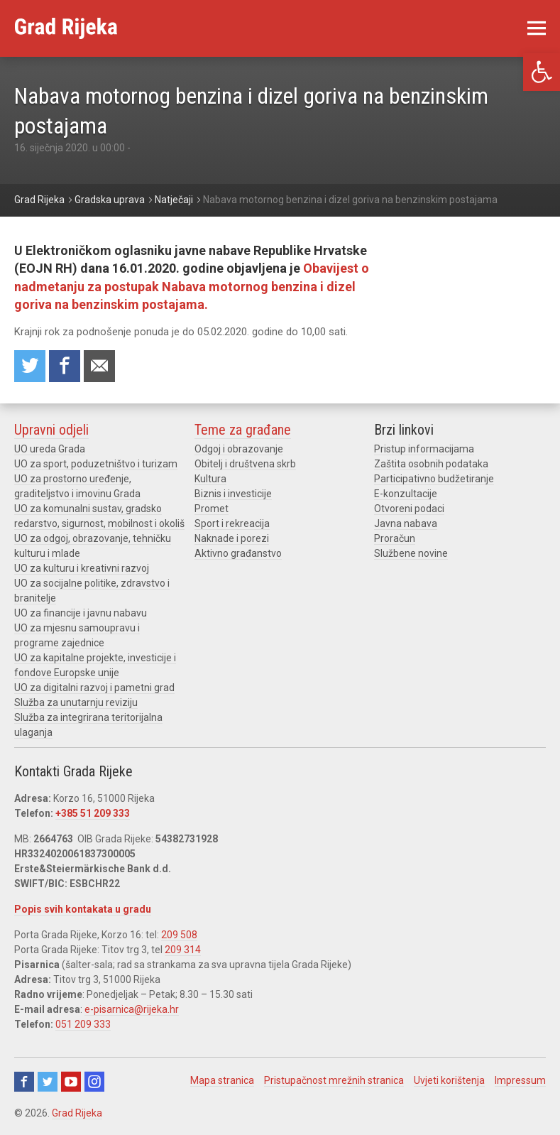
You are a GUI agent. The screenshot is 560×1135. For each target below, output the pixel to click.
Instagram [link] (94, 1082)
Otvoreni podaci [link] (409, 508)
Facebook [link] (24, 1082)
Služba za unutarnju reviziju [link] (76, 702)
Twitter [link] (47, 1082)
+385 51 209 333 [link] (92, 813)
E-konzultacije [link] (405, 493)
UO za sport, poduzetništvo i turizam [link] (95, 463)
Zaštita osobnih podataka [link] (431, 463)
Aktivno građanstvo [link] (238, 553)
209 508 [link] (179, 934)
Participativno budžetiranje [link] (434, 478)
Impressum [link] (520, 1080)
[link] (541, 72)
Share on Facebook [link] (64, 366)
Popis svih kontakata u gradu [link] (82, 909)
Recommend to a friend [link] (99, 366)
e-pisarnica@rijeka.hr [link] (131, 1009)
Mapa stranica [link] (222, 1080)
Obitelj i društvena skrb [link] (245, 463)
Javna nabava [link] (405, 523)
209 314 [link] (183, 949)
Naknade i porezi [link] (231, 538)
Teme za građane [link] (242, 429)
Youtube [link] (71, 1082)
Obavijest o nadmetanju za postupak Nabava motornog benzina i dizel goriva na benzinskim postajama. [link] (191, 286)
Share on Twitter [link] (29, 366)
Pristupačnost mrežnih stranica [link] (334, 1080)
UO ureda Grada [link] (49, 449)
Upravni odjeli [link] (51, 429)
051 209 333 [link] (83, 1024)
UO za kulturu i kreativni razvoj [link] (81, 568)
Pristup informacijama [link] (424, 449)
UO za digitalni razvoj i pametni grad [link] (94, 687)
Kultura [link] (210, 478)
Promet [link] (211, 508)
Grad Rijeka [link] (77, 1113)
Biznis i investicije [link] (233, 493)
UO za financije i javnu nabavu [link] (80, 613)
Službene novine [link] (411, 553)
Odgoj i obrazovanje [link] (238, 449)
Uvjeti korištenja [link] (449, 1080)
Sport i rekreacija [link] (232, 523)
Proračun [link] (394, 538)
